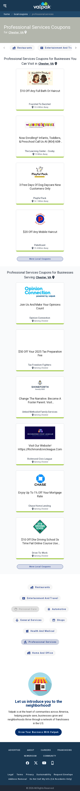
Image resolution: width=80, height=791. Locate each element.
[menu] (5, 5)
